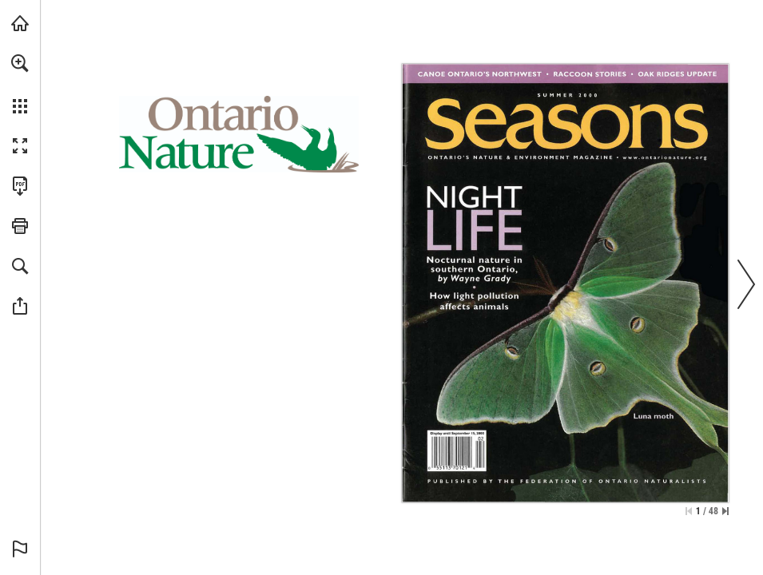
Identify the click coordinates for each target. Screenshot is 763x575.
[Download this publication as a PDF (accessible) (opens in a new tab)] (20, 186)
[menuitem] (20, 84)
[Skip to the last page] (725, 511)
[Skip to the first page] (689, 511)
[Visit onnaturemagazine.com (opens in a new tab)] (20, 23)
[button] (20, 63)
